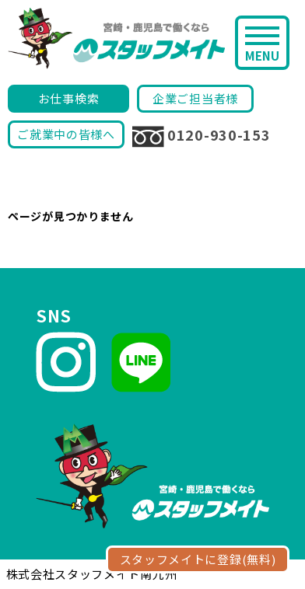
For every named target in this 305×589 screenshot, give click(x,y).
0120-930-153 (201, 136)
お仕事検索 (69, 98)
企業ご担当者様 (195, 98)
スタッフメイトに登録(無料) (198, 559)
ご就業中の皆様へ (66, 134)
